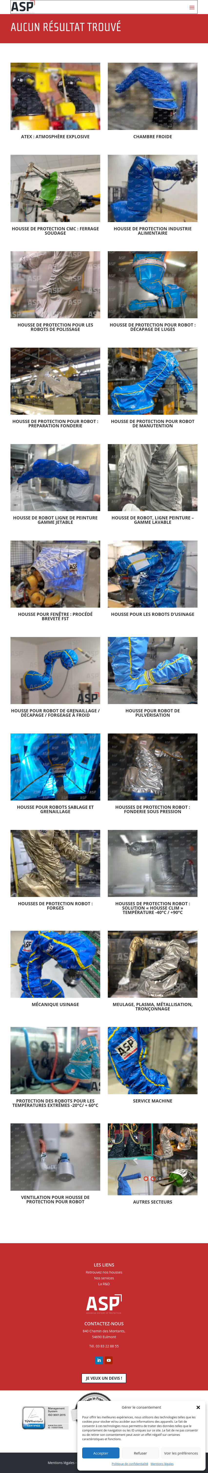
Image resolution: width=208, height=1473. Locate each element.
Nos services (104, 1278)
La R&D (104, 1284)
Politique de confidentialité (130, 1464)
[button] (198, 1407)
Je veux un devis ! (104, 1378)
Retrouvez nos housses (104, 1272)
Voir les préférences (181, 1453)
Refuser (140, 1453)
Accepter (100, 1453)
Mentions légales (162, 1464)
